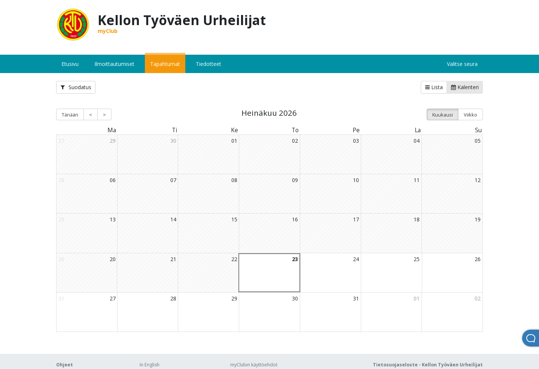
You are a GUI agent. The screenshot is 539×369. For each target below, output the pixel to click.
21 (173, 259)
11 (417, 180)
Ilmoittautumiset (114, 63)
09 (295, 180)
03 (356, 140)
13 (113, 219)
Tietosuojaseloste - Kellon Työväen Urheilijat (428, 365)
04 (417, 140)
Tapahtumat (165, 63)
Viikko (470, 114)
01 (234, 140)
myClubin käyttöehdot (253, 365)
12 (478, 180)
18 (417, 219)
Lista (434, 87)
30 (173, 140)
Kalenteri (465, 87)
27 (113, 298)
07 (173, 180)
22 (234, 259)
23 (295, 259)
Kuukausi (442, 114)
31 (356, 298)
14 (173, 219)
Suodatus (76, 87)
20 (113, 259)
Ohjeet (64, 365)
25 (417, 259)
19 (478, 219)
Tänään (70, 114)
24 (356, 259)
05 (478, 140)
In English (149, 365)
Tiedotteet (208, 63)
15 (234, 219)
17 (356, 219)
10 (356, 180)
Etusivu (70, 63)
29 (113, 140)
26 (478, 259)
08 (234, 180)
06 (113, 180)
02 (295, 140)
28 (173, 298)
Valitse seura (462, 63)
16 (295, 219)
